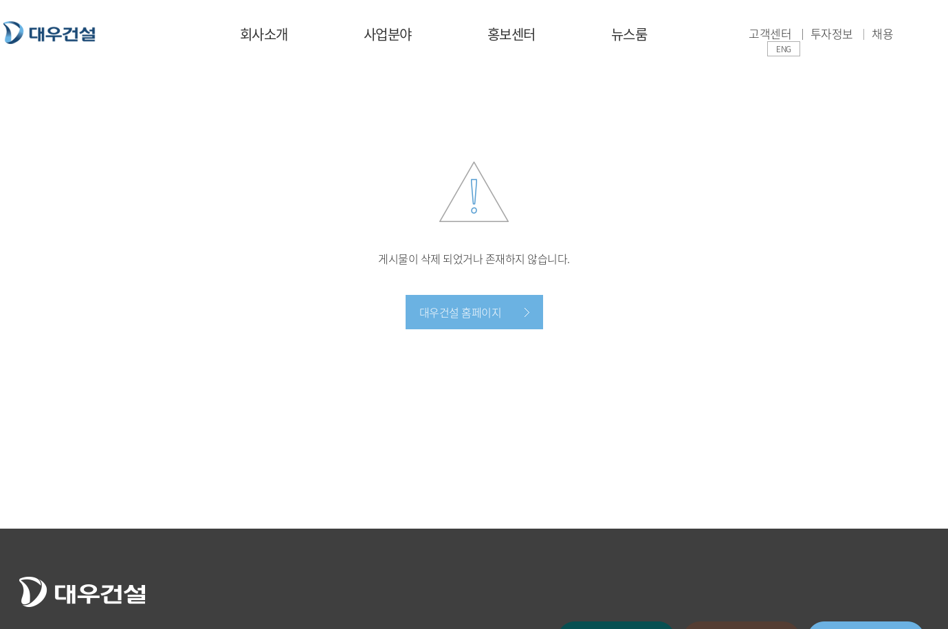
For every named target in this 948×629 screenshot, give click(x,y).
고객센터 (770, 33)
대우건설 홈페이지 (460, 312)
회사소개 (264, 34)
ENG (783, 49)
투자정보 (832, 33)
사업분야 (388, 34)
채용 (882, 33)
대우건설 (49, 32)
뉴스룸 (629, 34)
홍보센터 (511, 34)
